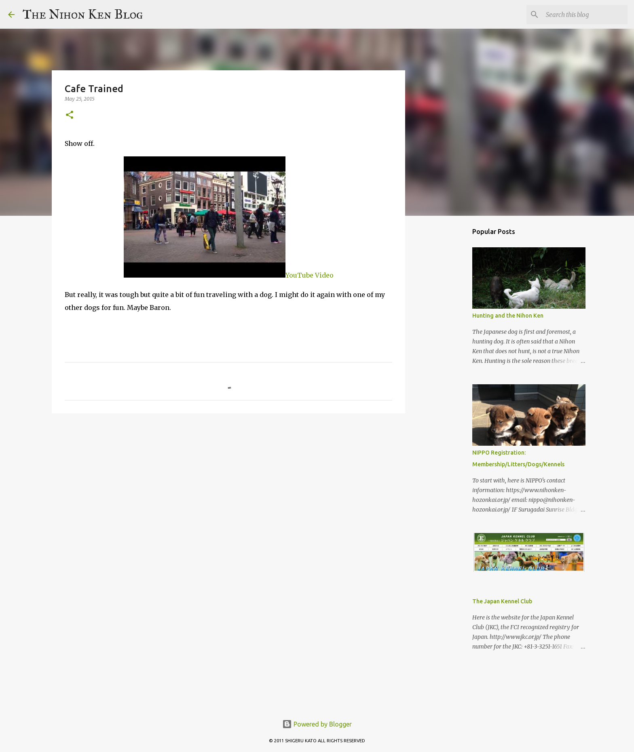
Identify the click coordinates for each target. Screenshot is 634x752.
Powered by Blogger (317, 724)
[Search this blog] (585, 14)
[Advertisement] (446, 349)
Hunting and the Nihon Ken (507, 315)
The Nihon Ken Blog (83, 14)
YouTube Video (229, 275)
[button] (69, 115)
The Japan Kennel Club (502, 601)
